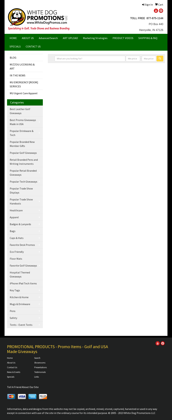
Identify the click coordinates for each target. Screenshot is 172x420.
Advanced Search (48, 38)
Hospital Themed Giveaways (20, 274)
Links (36, 376)
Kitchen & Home (19, 297)
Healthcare (16, 210)
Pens (12, 311)
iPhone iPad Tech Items (23, 283)
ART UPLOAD (70, 38)
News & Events (13, 372)
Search (37, 358)
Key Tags (15, 290)
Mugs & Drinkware (20, 304)
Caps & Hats (17, 238)
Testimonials (40, 372)
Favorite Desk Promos (22, 245)
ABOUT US (28, 38)
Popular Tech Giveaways (23, 181)
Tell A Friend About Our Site (23, 387)
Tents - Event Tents (21, 324)
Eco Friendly (17, 251)
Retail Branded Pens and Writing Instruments (24, 161)
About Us (11, 362)
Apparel (14, 217)
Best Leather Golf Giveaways (20, 111)
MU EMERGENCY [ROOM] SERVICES (24, 84)
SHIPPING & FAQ (147, 38)
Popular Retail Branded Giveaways (23, 172)
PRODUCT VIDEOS (123, 38)
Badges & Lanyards (20, 224)
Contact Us (12, 367)
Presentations (40, 367)
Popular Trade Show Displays (21, 190)
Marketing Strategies (95, 38)
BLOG (13, 57)
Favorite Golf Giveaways (23, 265)
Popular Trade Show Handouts (21, 201)
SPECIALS (15, 46)
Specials (10, 376)
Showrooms (39, 362)
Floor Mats (16, 258)
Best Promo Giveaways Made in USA (23, 122)
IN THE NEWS (17, 75)
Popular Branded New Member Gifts (22, 144)
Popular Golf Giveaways (23, 152)
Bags (12, 231)
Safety (13, 318)
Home (10, 358)
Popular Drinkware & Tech (21, 133)
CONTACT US (33, 46)
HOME (13, 38)
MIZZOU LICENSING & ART (22, 66)
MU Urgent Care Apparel (23, 93)
